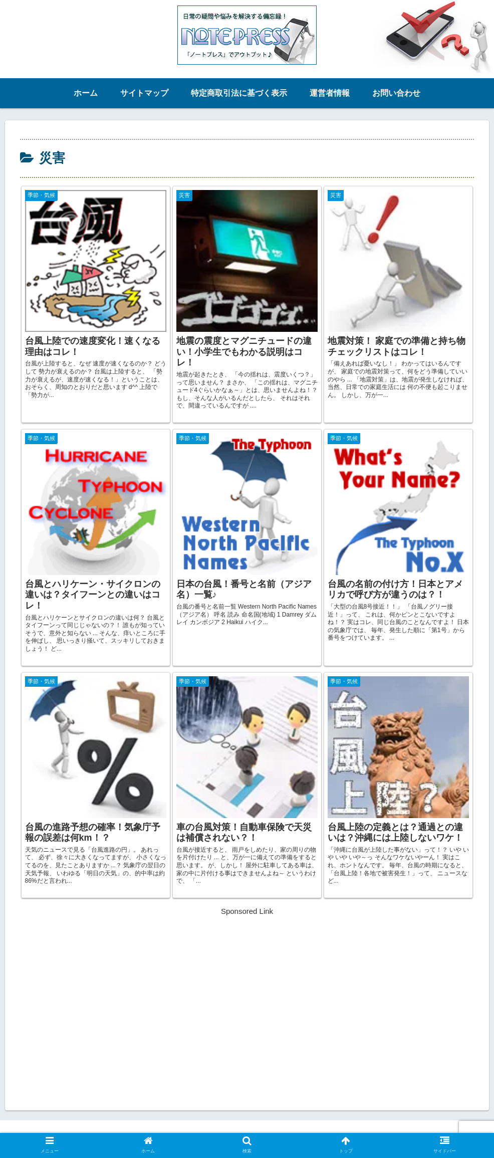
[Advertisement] (247, 988)
